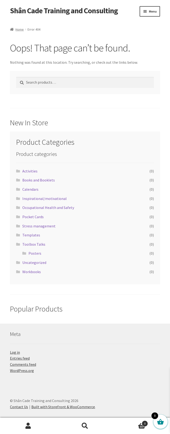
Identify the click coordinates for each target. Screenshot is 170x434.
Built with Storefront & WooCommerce (63, 406)
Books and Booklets (38, 180)
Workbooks (31, 271)
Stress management (39, 226)
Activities (30, 171)
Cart (130, 422)
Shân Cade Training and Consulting (64, 10)
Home (19, 29)
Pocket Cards (33, 216)
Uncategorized (34, 262)
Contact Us (19, 406)
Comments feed (23, 364)
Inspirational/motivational (44, 198)
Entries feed (20, 358)
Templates (31, 235)
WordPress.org (22, 370)
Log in (15, 352)
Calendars (30, 189)
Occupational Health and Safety (48, 207)
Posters (34, 253)
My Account (28, 426)
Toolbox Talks (33, 244)
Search (85, 426)
